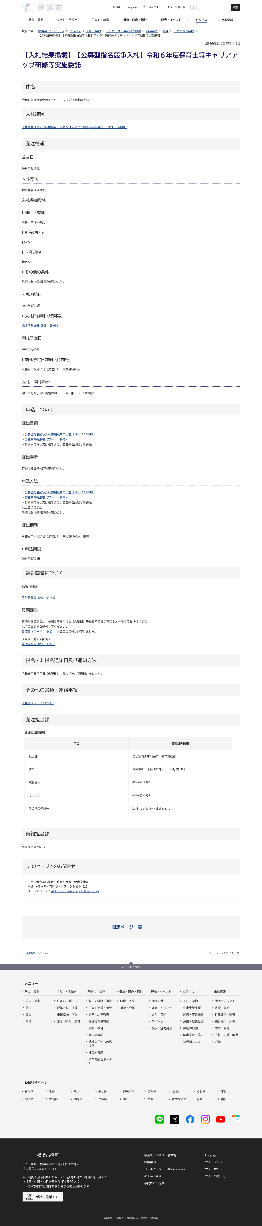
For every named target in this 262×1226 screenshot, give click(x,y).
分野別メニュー (193, 1041)
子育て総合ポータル (100, 1061)
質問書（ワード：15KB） (38, 631)
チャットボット (176, 7)
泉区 (77, 1091)
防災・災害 (32, 1000)
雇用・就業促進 (193, 1021)
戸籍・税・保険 (67, 1007)
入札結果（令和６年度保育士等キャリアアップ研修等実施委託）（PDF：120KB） (74, 127)
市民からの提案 (154, 1183)
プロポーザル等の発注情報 (123, 31)
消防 (28, 1007)
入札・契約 (93, 31)
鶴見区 (78, 1099)
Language (211, 1155)
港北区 (200, 1091)
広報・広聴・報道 (226, 1034)
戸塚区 (102, 1099)
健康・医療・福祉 (131, 991)
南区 (224, 1099)
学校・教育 (96, 1028)
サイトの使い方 (215, 1176)
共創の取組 (190, 1028)
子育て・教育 (96, 991)
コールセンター (152, 7)
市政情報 (220, 991)
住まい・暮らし (67, 1000)
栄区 (224, 1091)
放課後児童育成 (99, 1021)
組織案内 (150, 1162)
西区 (150, 1099)
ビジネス (75, 31)
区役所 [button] (117, 7)
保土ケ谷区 (179, 1099)
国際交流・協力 (193, 1034)
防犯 (28, 1021)
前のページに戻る (37, 953)
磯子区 (102, 1091)
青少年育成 (96, 1034)
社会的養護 (96, 1052)
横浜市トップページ (51, 31)
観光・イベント (161, 991)
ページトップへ (131, 967)
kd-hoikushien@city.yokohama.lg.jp (75, 891)
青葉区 (29, 1091)
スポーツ (157, 1021)
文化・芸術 (159, 1014)
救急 (28, 1014)
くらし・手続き (66, 991)
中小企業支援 (192, 1007)
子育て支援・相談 (100, 1007)
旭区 (52, 1091)
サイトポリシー (215, 1169)
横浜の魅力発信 (162, 1028)
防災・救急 (32, 991)
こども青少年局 (184, 31)
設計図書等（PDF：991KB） (39, 597)
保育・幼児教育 (99, 1014)
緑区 (199, 1099)
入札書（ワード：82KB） (38, 703)
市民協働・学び (67, 1014)
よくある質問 (153, 1176)
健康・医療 (127, 1000)
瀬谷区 (29, 1099)
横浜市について (225, 1000)
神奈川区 (129, 1091)
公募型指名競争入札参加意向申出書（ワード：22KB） (60, 434)
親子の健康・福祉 (100, 1000)
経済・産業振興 (193, 1014)
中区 (126, 1099)
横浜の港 (157, 1000)
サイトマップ (214, 1162)
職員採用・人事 (225, 1021)
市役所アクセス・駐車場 (160, 1155)
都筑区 (53, 1099)
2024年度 (152, 31)
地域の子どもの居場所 (100, 1043)
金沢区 (151, 1091)
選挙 (218, 1041)
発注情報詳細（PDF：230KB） (41, 325)
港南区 (176, 1091)
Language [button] (132, 7)
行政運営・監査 (225, 1014)
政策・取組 (222, 1007)
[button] (131, 927)
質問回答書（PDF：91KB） (38, 644)
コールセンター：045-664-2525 (164, 1169)
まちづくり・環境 (68, 1021)
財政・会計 (222, 1028)
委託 (165, 31)
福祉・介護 (127, 1007)
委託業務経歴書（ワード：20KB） (46, 439)
